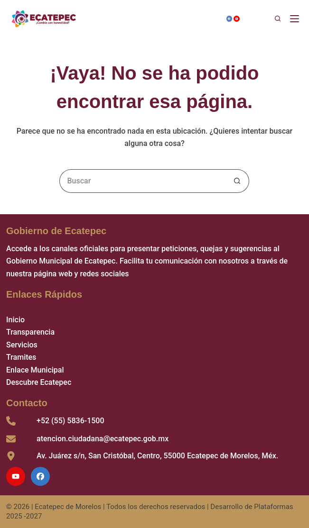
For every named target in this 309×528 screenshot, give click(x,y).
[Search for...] (142, 181)
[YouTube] (237, 19)
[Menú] (296, 18)
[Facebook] (229, 19)
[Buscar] (265, 19)
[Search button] (237, 181)
